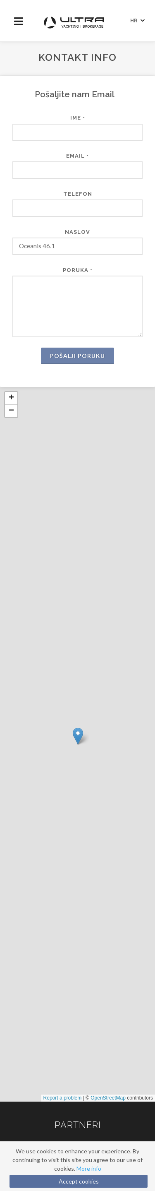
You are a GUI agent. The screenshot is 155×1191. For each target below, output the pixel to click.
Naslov (77, 232)
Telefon (77, 194)
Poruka (78, 270)
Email (77, 156)
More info (88, 1168)
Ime (77, 118)
